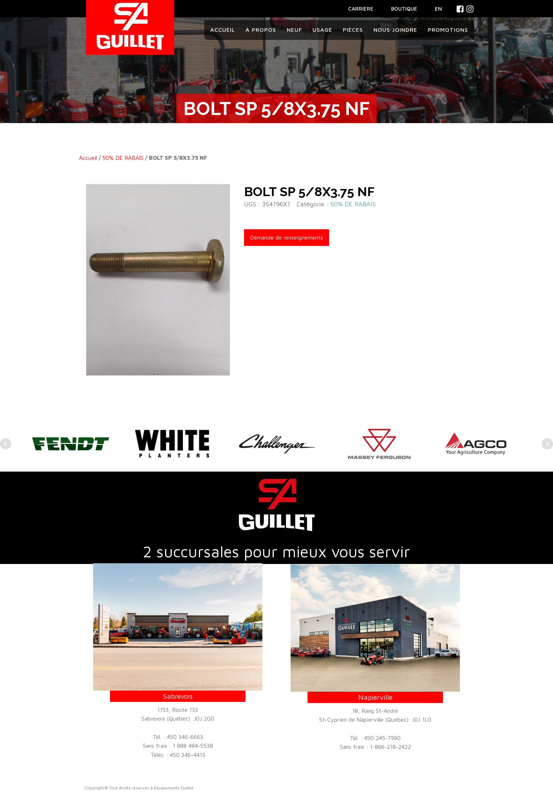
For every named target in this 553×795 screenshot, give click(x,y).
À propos (260, 29)
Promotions (448, 29)
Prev (5, 443)
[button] (218, 196)
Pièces (353, 29)
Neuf (294, 29)
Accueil (222, 29)
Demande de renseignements (286, 237)
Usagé (322, 29)
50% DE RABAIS (123, 157)
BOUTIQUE (404, 9)
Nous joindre (395, 29)
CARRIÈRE (360, 9)
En (438, 8)
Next (547, 443)
